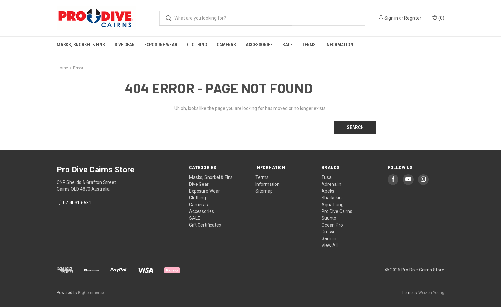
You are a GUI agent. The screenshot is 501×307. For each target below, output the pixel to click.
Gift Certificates (205, 222)
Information (339, 44)
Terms (309, 44)
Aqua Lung (332, 202)
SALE (287, 44)
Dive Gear (125, 44)
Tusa (327, 175)
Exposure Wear (160, 44)
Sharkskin (332, 195)
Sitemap (264, 188)
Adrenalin (331, 182)
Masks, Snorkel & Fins (81, 44)
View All (330, 243)
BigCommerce (91, 290)
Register (412, 18)
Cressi (328, 229)
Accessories (259, 44)
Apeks (328, 188)
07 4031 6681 (77, 201)
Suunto (329, 215)
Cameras (226, 44)
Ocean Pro (332, 222)
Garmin (329, 236)
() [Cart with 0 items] (438, 18)
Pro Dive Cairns (337, 209)
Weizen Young (431, 290)
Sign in (391, 18)
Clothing (197, 44)
